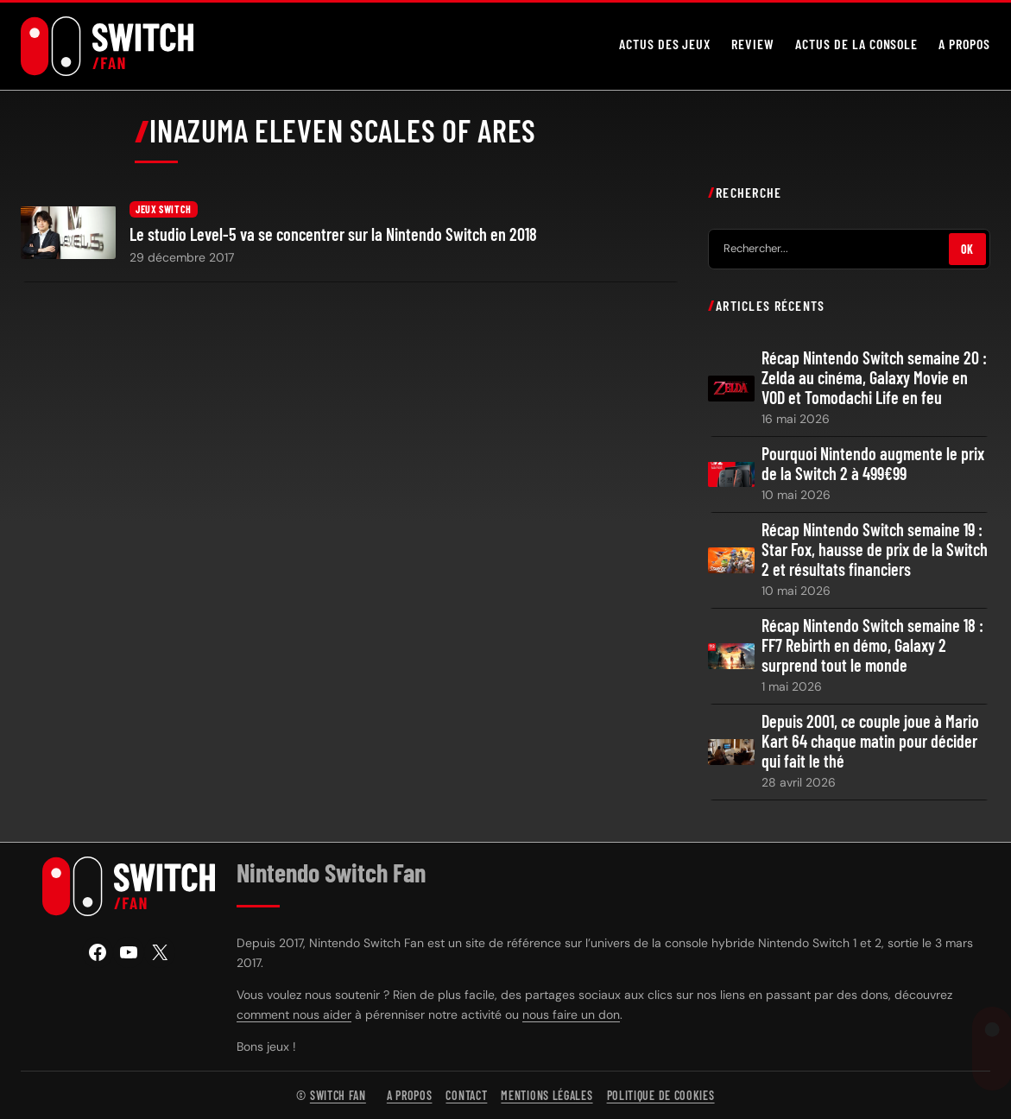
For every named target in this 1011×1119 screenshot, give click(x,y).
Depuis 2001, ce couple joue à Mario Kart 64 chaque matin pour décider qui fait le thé (870, 741)
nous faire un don (571, 1014)
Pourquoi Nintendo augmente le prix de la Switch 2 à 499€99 (872, 464)
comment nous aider (294, 1014)
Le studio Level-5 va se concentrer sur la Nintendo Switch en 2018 (333, 234)
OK (967, 248)
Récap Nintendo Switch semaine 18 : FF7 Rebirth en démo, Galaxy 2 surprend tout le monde (872, 645)
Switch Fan (338, 1095)
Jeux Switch (164, 209)
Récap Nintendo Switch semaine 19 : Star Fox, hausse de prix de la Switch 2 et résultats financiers (874, 549)
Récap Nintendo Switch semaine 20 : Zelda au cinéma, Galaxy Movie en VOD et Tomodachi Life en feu (874, 378)
